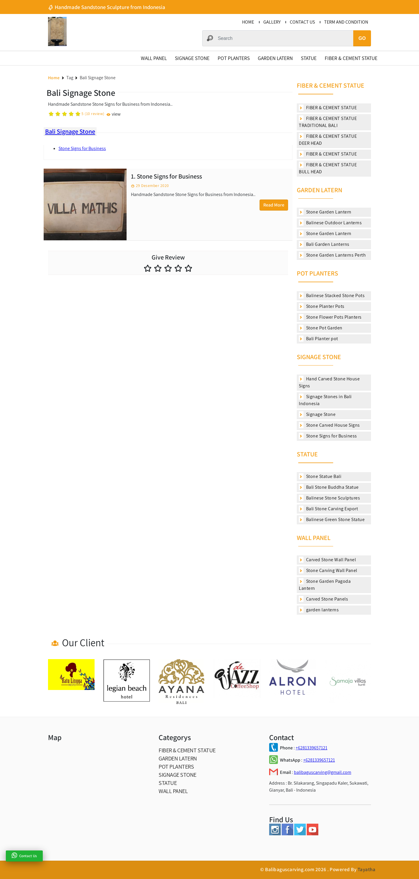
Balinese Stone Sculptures (329, 498)
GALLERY (271, 22)
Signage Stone (317, 414)
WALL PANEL (154, 58)
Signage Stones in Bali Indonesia (325, 400)
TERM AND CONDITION (346, 22)
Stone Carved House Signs (329, 425)
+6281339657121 (311, 748)
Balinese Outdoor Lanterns (330, 223)
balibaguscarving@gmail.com (322, 772)
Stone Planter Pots (322, 306)
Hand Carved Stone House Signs (329, 382)
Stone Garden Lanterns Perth (332, 255)
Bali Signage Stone (70, 131)
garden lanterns (319, 610)
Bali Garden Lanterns (324, 244)
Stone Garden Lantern (325, 212)
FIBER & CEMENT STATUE (351, 58)
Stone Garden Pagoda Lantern (325, 584)
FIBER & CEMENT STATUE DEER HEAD (328, 139)
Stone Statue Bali (320, 476)
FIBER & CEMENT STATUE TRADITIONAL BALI (328, 121)
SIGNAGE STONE (192, 58)
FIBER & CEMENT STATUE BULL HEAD (328, 168)
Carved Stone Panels (323, 599)
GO (362, 38)
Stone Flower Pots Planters (330, 317)
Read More (273, 205)
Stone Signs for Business (82, 148)
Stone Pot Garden (320, 328)
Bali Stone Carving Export (328, 509)
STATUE (309, 58)
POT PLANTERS (234, 58)
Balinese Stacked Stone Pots (332, 295)
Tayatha (367, 869)
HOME (248, 22)
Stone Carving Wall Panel (328, 570)
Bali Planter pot (318, 339)
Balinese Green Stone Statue (332, 519)
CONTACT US (302, 22)
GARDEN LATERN (275, 58)
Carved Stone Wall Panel (327, 560)
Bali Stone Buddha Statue (329, 487)
